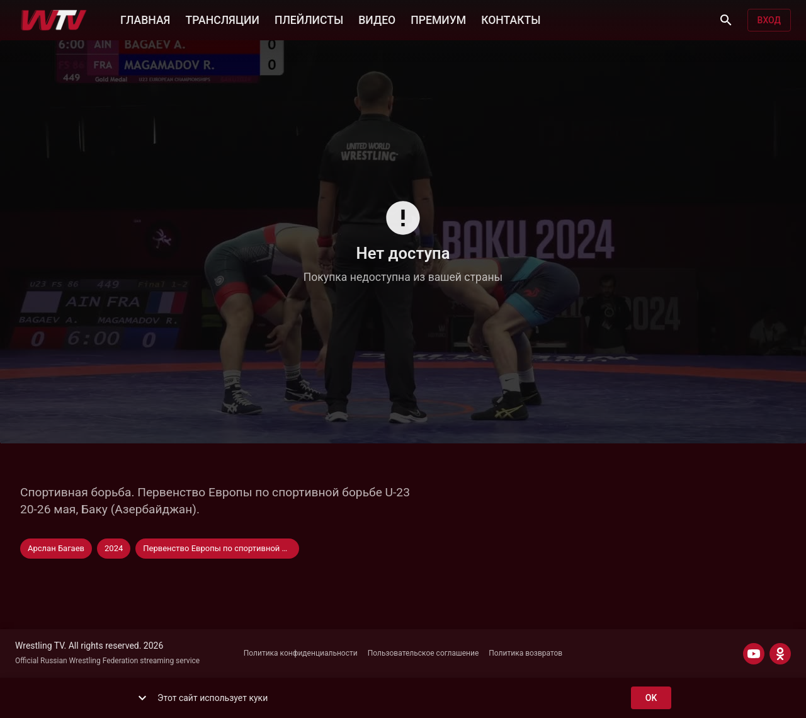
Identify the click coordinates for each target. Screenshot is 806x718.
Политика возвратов (525, 653)
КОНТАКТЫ (511, 19)
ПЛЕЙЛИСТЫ (309, 19)
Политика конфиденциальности (301, 653)
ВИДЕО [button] (377, 19)
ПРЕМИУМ (438, 19)
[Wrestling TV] (54, 20)
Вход (769, 20)
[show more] (142, 698)
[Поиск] (726, 20)
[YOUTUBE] (753, 653)
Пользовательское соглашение (423, 653)
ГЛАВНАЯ (145, 19)
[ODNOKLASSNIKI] (780, 653)
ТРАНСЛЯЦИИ (222, 19)
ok (651, 698)
